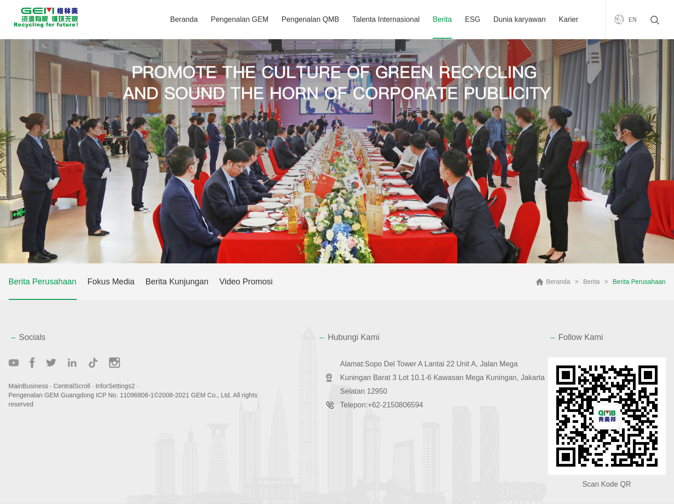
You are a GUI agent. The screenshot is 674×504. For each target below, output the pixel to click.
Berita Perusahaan (43, 281)
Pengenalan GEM (239, 19)
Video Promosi (246, 281)
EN (632, 19)
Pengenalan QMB (310, 19)
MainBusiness (28, 386)
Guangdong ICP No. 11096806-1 (107, 395)
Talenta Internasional (386, 19)
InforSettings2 (115, 386)
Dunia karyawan (519, 19)
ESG (473, 19)
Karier (569, 19)
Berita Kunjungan (177, 281)
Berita (442, 19)
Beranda (184, 19)
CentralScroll (71, 386)
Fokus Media (111, 281)
